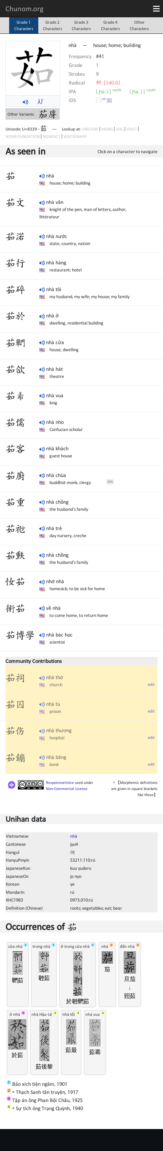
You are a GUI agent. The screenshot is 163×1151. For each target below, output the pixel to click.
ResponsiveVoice (60, 783)
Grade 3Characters (81, 25)
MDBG (107, 129)
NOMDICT (51, 136)
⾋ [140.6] (108, 82)
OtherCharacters (139, 25)
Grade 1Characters (23, 25)
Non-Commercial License (66, 789)
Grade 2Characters (52, 25)
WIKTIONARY (75, 136)
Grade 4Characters (110, 25)
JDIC (119, 129)
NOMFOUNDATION (22, 136)
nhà (73, 836)
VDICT (131, 129)
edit (151, 684)
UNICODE (90, 129)
